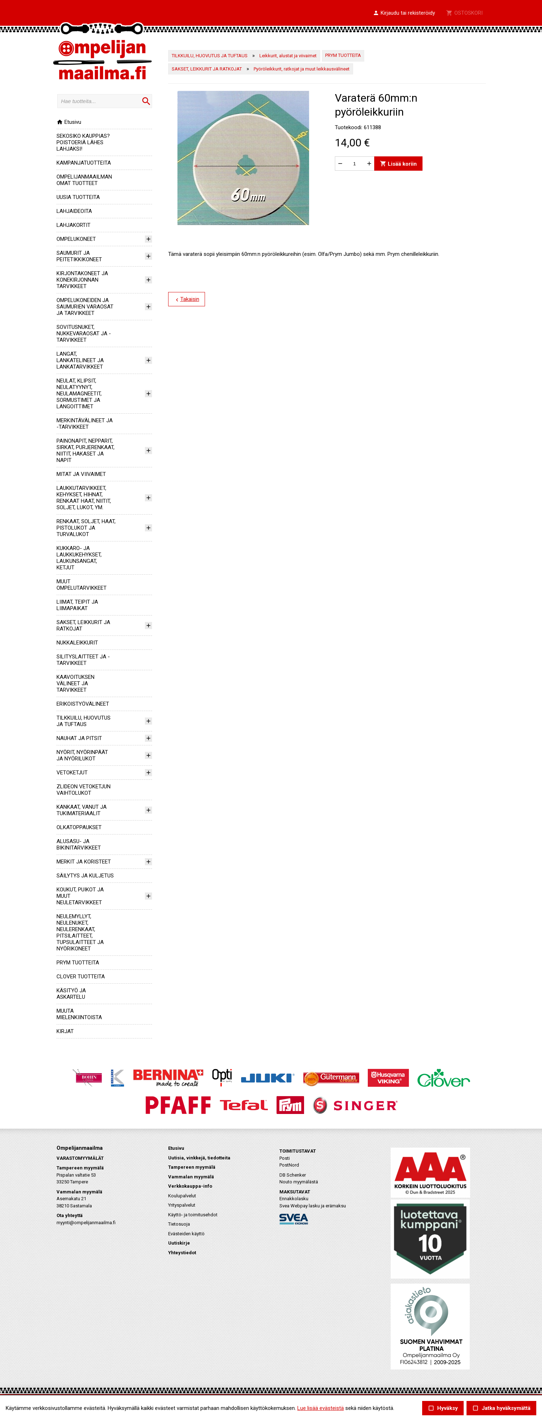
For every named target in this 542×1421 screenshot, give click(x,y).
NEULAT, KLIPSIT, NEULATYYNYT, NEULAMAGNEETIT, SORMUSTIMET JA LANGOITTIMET (79, 394)
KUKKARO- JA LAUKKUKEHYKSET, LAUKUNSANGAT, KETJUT (79, 558)
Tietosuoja (179, 1224)
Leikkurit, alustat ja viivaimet (288, 55)
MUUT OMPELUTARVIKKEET (82, 584)
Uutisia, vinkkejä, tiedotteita (199, 1157)
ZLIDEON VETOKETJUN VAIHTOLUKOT (84, 789)
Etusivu (69, 122)
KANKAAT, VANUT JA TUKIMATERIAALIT (82, 810)
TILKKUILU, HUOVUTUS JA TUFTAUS (84, 721)
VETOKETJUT (72, 772)
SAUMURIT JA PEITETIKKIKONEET (79, 256)
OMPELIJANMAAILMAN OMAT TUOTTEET (84, 180)
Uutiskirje (179, 1243)
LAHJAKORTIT (74, 225)
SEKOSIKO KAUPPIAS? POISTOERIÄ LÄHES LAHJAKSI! (83, 142)
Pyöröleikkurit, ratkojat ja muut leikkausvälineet (302, 69)
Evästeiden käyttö (186, 1233)
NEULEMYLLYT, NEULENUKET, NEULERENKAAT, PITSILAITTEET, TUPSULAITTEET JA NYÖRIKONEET (80, 932)
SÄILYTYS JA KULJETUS (85, 875)
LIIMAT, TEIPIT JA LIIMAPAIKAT (77, 605)
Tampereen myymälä (191, 1167)
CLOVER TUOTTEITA (81, 976)
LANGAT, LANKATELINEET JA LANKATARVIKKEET (80, 360)
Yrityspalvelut (181, 1205)
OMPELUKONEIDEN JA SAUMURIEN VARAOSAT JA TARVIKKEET (85, 306)
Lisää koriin (398, 163)
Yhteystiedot (182, 1252)
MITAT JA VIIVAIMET (81, 474)
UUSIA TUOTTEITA (78, 197)
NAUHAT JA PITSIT (79, 738)
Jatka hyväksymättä (501, 1408)
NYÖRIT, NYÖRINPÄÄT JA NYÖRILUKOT (82, 755)
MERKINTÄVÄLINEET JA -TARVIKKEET (85, 423)
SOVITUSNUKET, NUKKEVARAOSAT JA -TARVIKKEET (84, 333)
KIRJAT (65, 1031)
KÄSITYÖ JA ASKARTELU (71, 993)
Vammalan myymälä (191, 1176)
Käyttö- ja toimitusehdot (193, 1214)
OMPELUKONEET (76, 239)
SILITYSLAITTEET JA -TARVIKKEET (83, 659)
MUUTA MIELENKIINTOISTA (79, 1014)
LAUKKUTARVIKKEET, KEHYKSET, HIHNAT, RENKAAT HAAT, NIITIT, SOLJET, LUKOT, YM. (84, 498)
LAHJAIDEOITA (74, 211)
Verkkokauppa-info (190, 1186)
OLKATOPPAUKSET (79, 827)
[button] (403, 13)
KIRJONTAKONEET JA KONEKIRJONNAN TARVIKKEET (82, 279)
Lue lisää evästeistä (320, 1408)
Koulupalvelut (182, 1195)
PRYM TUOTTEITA (78, 962)
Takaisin (186, 299)
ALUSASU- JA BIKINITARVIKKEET (79, 844)
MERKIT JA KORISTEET (84, 861)
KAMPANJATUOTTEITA (84, 163)
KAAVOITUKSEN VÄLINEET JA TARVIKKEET (75, 683)
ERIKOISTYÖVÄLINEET (83, 704)
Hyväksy (443, 1408)
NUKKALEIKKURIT (77, 642)
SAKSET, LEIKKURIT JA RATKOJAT (207, 69)
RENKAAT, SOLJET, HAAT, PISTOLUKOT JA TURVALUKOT (86, 527)
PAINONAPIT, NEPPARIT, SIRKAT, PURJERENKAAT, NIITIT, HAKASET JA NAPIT (85, 450)
